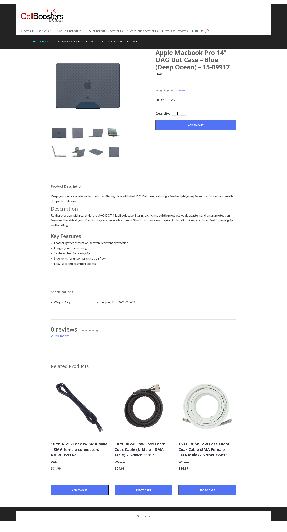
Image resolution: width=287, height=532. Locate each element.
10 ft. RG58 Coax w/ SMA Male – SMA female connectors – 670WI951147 (79, 452)
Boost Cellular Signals (36, 31)
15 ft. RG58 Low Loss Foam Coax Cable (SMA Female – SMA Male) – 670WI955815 (205, 452)
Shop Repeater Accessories (106, 31)
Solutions (143, 523)
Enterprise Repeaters (175, 31)
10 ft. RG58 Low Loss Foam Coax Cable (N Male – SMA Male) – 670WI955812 (139, 452)
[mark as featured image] (59, 133)
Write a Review (60, 336)
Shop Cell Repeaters (68, 31)
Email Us (197, 31)
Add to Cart (196, 125)
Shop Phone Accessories (142, 31)
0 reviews (181, 90)
